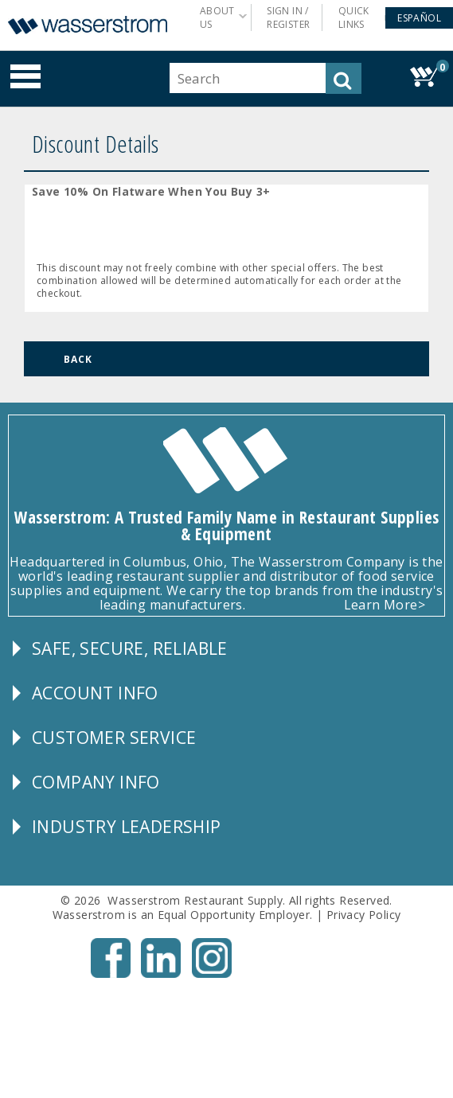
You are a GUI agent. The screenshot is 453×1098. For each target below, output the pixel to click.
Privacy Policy (363, 914)
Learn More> (384, 605)
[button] (419, 18)
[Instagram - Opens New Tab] (212, 974)
